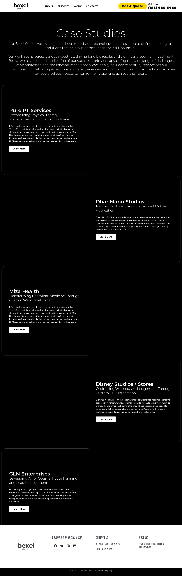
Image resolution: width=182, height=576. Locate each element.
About (48, 6)
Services (63, 6)
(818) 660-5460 (162, 8)
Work (78, 6)
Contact (92, 6)
